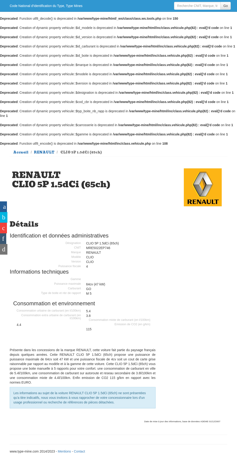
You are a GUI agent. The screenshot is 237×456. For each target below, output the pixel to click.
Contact (79, 451)
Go (225, 6)
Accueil (20, 152)
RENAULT (44, 152)
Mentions (64, 451)
